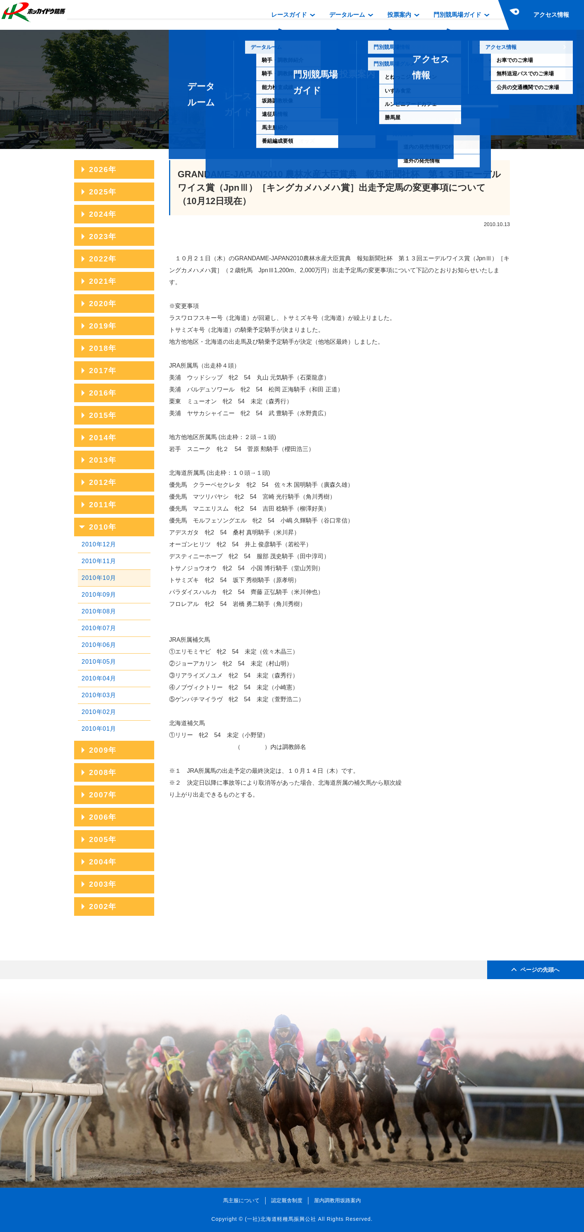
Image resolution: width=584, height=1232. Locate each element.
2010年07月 (99, 628)
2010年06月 (99, 645)
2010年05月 (99, 661)
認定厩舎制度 (286, 1200)
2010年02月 (99, 712)
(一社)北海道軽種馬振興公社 (280, 1219)
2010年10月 (99, 578)
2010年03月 (99, 695)
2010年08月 (99, 611)
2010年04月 (99, 678)
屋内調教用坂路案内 (337, 1200)
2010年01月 (99, 728)
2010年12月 (99, 544)
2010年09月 (99, 594)
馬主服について (241, 1200)
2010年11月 (99, 561)
